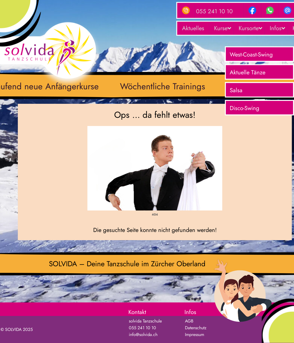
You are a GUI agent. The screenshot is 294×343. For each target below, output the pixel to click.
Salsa (236, 90)
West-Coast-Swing (251, 54)
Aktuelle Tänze (247, 72)
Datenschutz (195, 328)
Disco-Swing (244, 108)
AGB (189, 321)
